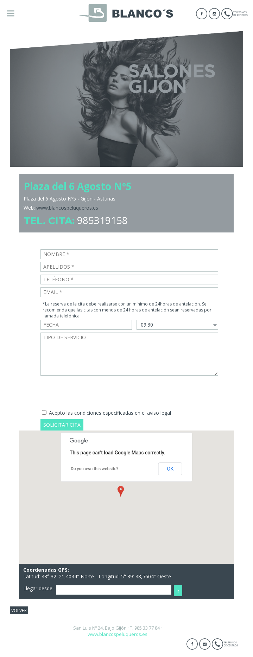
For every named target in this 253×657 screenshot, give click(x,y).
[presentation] (93, 392)
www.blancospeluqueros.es (67, 207)
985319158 (102, 220)
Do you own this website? (95, 468)
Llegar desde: (38, 588)
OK (170, 469)
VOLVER (19, 610)
